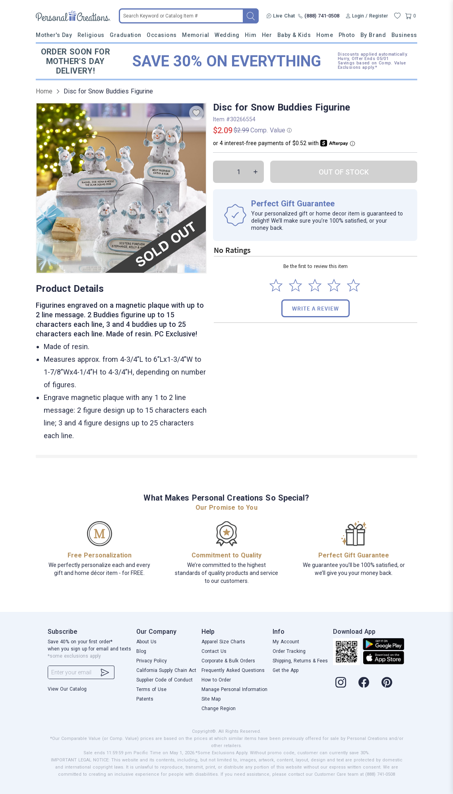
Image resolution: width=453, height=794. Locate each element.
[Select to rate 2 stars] (295, 285)
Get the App (285, 670)
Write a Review (315, 308)
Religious (91, 35)
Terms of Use (151, 689)
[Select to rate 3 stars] (315, 285)
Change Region (218, 708)
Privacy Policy (151, 661)
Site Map (211, 699)
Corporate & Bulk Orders (228, 661)
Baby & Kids (294, 35)
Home (324, 35)
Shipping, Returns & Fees (300, 661)
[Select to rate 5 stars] (353, 285)
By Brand (373, 35)
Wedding (227, 35)
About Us (146, 642)
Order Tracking (289, 651)
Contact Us (213, 651)
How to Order (216, 680)
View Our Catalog (67, 689)
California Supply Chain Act (166, 670)
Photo (347, 35)
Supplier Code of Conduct (164, 680)
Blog (141, 651)
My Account (286, 642)
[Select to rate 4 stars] (334, 285)
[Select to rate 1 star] (276, 285)
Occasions (162, 35)
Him (250, 35)
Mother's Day (54, 35)
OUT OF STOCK (344, 172)
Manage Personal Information (234, 689)
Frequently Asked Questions (233, 670)
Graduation (125, 35)
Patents (144, 699)
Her (267, 35)
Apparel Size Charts (223, 642)
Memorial (195, 35)
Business (404, 35)
